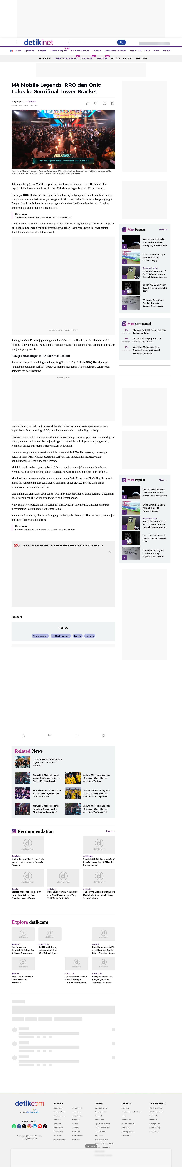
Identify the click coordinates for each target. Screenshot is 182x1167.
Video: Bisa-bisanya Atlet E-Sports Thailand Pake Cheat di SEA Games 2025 (63, 545)
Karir (124, 1116)
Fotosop (127, 58)
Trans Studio (100, 1132)
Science (96, 50)
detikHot (57, 1124)
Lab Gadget (88, 57)
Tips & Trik (135, 50)
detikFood (76, 1112)
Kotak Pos (126, 1120)
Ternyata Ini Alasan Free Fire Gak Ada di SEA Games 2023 (44, 217)
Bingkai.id (99, 1135)
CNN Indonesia (155, 1108)
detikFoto (76, 1132)
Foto (147, 50)
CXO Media (154, 1132)
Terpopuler (45, 58)
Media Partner (128, 1124)
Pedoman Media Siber (131, 1112)
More (110, 831)
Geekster (103, 57)
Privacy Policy (128, 1132)
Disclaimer (126, 1135)
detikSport (58, 1128)
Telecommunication (115, 50)
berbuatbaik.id (101, 1108)
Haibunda (153, 1116)
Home (18, 50)
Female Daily (154, 1128)
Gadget (42, 50)
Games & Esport (59, 50)
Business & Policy (80, 50)
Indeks (166, 50)
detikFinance (59, 1116)
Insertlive (153, 1120)
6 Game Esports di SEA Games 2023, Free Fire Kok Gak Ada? (45, 529)
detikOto (57, 1135)
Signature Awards (102, 1124)
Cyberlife (29, 50)
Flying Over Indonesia (104, 1143)
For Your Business (102, 1147)
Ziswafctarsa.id (101, 1139)
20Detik (75, 1128)
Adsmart (98, 1116)
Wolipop (76, 1120)
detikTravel (77, 1108)
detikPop (76, 1139)
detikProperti (59, 1139)
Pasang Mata (100, 1112)
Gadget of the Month (66, 57)
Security (115, 58)
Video (156, 50)
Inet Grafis (141, 58)
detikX (75, 1124)
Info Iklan (126, 1128)
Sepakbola (58, 1132)
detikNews (58, 1108)
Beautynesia (154, 1124)
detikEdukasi (59, 1112)
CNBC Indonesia (156, 1112)
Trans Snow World (102, 1128)
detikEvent (99, 1120)
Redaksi (125, 1108)
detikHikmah (77, 1135)
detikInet (57, 1120)
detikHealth (77, 1116)
